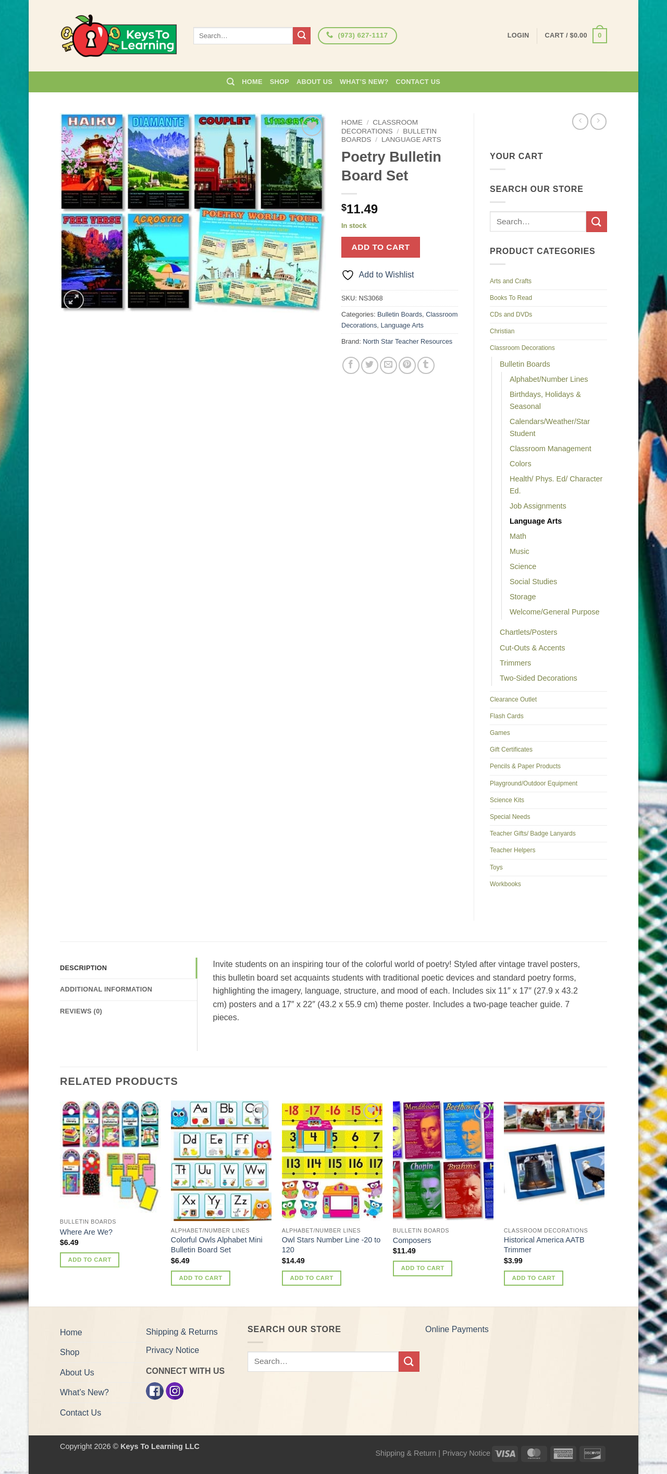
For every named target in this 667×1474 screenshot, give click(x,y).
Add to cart (381, 247)
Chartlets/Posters (528, 632)
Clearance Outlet (513, 699)
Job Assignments (538, 506)
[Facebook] (155, 1390)
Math (518, 536)
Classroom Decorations (379, 126)
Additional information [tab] (106, 989)
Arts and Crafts (511, 281)
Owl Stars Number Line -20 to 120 (331, 1245)
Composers (412, 1240)
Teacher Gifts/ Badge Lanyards (533, 833)
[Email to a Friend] (388, 365)
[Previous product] (598, 121)
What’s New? (364, 82)
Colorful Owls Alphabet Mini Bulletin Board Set (217, 1245)
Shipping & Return (405, 1453)
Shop (279, 82)
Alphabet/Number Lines (549, 379)
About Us (314, 82)
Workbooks (505, 884)
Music (519, 551)
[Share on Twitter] (369, 365)
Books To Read (511, 297)
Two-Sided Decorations (538, 678)
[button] (576, 36)
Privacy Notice (172, 1350)
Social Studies (533, 581)
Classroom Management (550, 448)
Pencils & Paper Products (525, 766)
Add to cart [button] (90, 1259)
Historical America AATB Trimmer (544, 1245)
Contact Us (418, 82)
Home (252, 82)
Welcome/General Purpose (555, 612)
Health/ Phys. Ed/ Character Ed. (556, 485)
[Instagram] (174, 1390)
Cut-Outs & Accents (532, 648)
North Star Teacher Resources (407, 341)
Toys (496, 867)
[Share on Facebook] (351, 365)
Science (523, 566)
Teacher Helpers (512, 850)
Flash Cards (507, 716)
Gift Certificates (511, 749)
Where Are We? (86, 1232)
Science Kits (507, 800)
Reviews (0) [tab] (81, 1011)
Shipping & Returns (182, 1331)
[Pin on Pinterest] (407, 365)
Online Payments (457, 1329)
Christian (502, 331)
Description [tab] (83, 968)
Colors (521, 464)
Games (500, 732)
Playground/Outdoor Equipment (533, 783)
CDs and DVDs (511, 314)
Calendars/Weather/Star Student (550, 427)
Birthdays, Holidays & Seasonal (545, 400)
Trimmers (515, 663)
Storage (523, 597)
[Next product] (580, 121)
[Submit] (302, 36)
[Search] (230, 82)
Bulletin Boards (399, 314)
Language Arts (411, 139)
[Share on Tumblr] (426, 365)
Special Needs (510, 816)
